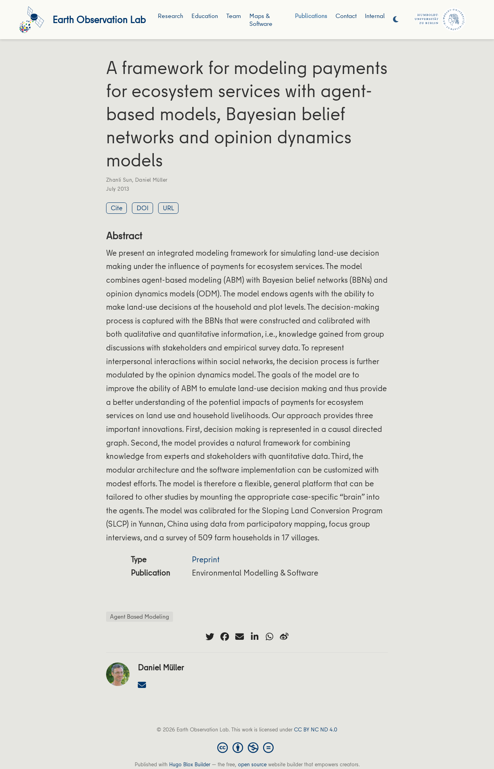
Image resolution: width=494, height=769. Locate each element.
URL (168, 207)
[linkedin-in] (254, 637)
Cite (117, 207)
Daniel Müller (151, 180)
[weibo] (284, 637)
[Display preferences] (395, 19)
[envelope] (239, 637)
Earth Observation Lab (99, 19)
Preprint (206, 559)
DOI (143, 207)
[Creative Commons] (247, 747)
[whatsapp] (269, 637)
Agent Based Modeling (139, 616)
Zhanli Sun (119, 180)
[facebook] (225, 637)
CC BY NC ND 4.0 (315, 729)
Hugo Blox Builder (189, 764)
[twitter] (210, 637)
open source (252, 764)
